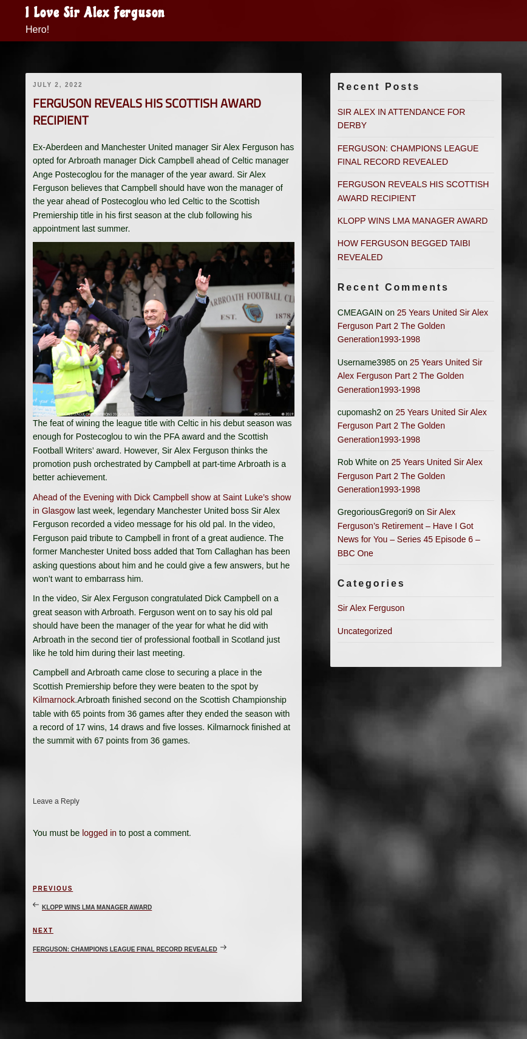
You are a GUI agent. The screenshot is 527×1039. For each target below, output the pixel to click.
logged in (99, 833)
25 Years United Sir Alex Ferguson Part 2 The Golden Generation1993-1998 (413, 326)
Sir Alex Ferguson (371, 608)
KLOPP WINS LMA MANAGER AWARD (413, 221)
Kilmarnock (54, 700)
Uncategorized (365, 631)
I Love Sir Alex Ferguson (95, 12)
